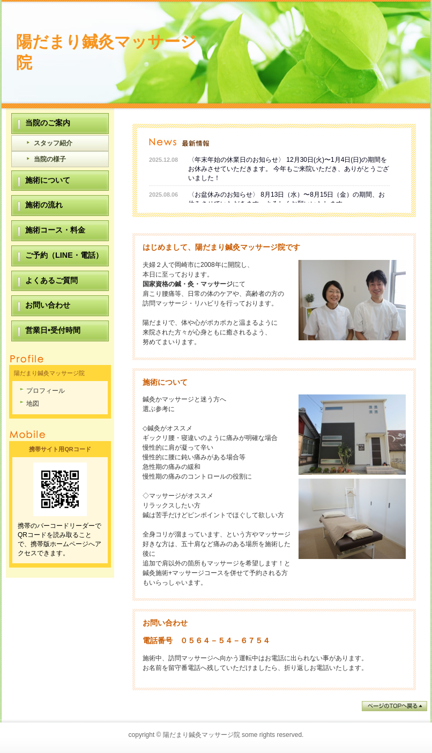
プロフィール (45, 390)
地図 (32, 403)
